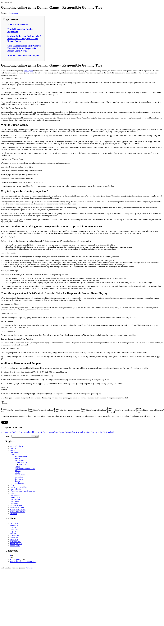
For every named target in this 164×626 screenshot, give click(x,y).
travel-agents (19, 483)
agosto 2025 (14, 525)
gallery (17, 467)
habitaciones (14, 452)
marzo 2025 (14, 536)
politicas (13, 493)
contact (17, 458)
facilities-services (21, 463)
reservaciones (15, 499)
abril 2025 (13, 533)
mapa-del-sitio (15, 489)
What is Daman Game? (18, 24)
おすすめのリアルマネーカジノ (23, 562)
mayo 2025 (14, 531)
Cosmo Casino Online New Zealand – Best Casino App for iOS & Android (87, 432)
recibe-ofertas (15, 497)
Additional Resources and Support (23, 55)
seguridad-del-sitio (17, 508)
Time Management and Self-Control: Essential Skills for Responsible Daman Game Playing (24, 48)
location (17, 471)
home (12, 454)
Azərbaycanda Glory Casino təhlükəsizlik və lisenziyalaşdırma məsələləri (30, 432)
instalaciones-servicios (18, 487)
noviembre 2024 (16, 544)
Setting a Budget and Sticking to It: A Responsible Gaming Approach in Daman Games (24, 38)
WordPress (29, 568)
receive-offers (20, 475)
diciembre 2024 (15, 542)
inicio (12, 485)
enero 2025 (14, 540)
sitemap (17, 481)
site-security (19, 479)
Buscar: (8, 436)
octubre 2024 (15, 546)
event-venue (19, 460)
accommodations (21, 456)
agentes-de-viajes (16, 446)
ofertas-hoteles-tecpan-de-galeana (22, 491)
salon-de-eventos (16, 505)
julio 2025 (13, 527)
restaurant (22, 465)
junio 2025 (14, 529)
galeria (12, 450)
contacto (13, 448)
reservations (19, 477)
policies (17, 473)
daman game (28, 71)
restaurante (14, 503)
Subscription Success (18, 510)
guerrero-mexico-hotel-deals (25, 469)
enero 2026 (14, 523)
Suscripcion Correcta (17, 512)
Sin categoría (13, 13)
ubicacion (13, 514)
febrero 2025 (14, 538)
